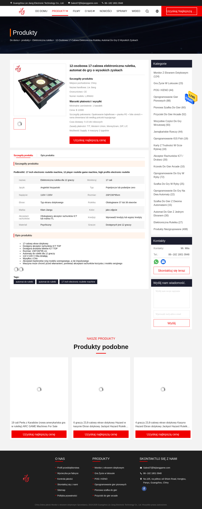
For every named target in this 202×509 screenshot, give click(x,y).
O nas (90, 11)
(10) (169, 166)
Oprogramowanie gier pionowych (110, 484)
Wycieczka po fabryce (67, 473)
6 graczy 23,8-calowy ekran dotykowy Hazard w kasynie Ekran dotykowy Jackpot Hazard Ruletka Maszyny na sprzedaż (100, 424)
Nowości (106, 11)
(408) (171, 229)
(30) (168, 158)
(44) (163, 90)
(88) (166, 99)
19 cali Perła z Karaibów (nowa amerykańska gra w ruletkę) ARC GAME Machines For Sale (38, 424)
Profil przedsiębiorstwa (68, 467)
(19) (171, 138)
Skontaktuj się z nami (67, 484)
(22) (169, 192)
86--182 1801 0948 (112, 3)
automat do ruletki (24, 282)
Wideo (136, 11)
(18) (168, 147)
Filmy (76, 11)
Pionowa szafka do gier (106, 490)
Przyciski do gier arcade (106, 495)
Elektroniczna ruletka (42, 40)
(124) (171, 74)
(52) (170, 114)
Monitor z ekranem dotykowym (109, 467)
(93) (168, 123)
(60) (170, 107)
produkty (25, 40)
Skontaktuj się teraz (171, 270)
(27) (168, 222)
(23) (168, 83)
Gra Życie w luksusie (105, 473)
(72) (169, 175)
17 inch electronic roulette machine (78, 282)
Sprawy (122, 11)
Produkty (60, 11)
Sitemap (61, 490)
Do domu (41, 11)
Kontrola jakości (65, 479)
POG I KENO (101, 479)
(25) (169, 184)
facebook (144, 488)
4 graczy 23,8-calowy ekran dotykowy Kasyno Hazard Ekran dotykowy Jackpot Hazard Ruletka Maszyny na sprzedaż (162, 424)
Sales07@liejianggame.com (83, 3)
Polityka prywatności (67, 495)
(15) (168, 203)
